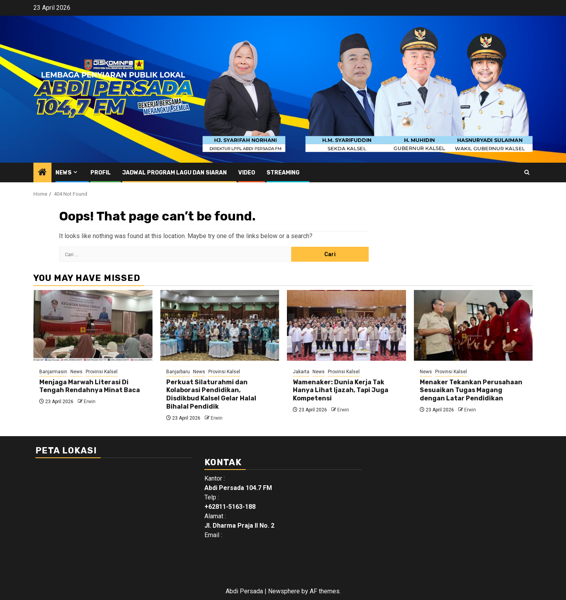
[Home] (42, 172)
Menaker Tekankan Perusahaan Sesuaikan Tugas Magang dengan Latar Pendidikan (471, 390)
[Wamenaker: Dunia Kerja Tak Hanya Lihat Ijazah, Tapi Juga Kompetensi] (346, 325)
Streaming (283, 172)
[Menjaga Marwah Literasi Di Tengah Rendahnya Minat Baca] (93, 325)
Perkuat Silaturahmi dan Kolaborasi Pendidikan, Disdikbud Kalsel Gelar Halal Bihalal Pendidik (211, 394)
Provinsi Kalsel (102, 371)
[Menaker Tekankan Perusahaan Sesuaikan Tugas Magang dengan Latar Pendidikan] (473, 325)
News (63, 172)
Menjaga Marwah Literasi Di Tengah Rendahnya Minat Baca (89, 386)
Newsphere (284, 591)
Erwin (90, 401)
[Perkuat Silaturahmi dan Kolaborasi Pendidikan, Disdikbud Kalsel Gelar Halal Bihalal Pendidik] (219, 325)
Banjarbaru (178, 371)
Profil (100, 172)
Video (246, 172)
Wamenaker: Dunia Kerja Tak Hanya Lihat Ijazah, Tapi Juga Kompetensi (340, 390)
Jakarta (301, 371)
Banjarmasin (53, 371)
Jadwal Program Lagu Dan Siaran (174, 172)
